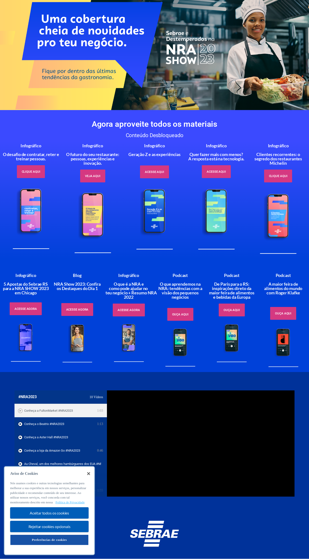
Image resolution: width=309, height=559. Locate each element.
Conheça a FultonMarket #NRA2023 (48, 410)
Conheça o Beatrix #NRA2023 (44, 424)
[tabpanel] (201, 443)
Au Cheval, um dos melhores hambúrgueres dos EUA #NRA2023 (62, 464)
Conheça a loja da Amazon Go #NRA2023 (52, 450)
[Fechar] (88, 473)
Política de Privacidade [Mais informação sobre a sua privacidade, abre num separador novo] (70, 502)
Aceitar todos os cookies (49, 513)
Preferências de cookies (49, 540)
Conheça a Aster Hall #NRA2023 (46, 437)
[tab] (60, 410)
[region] (49, 510)
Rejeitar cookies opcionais (49, 526)
